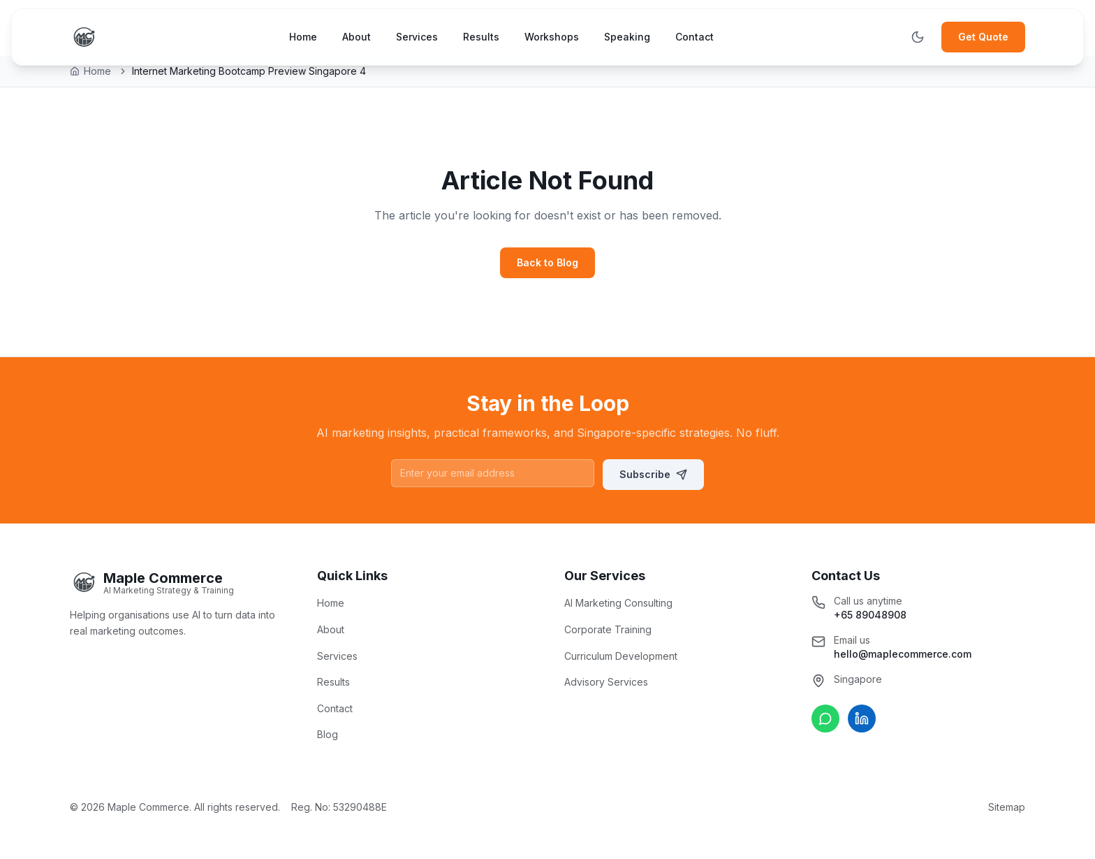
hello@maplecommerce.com (902, 654)
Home (303, 37)
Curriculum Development (620, 656)
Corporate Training (608, 629)
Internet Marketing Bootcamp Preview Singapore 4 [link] (249, 71)
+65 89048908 (870, 615)
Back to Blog (547, 262)
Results (481, 37)
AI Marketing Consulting (618, 603)
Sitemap (1006, 807)
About (356, 37)
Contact (694, 37)
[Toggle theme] (917, 37)
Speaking (627, 37)
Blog (327, 734)
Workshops (551, 37)
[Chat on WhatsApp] (825, 718)
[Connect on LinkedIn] (862, 718)
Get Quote (983, 37)
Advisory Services (606, 682)
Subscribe (653, 474)
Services (417, 37)
